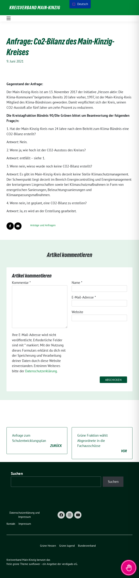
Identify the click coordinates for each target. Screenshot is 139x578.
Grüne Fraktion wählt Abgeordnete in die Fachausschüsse (102, 443)
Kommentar (21, 282)
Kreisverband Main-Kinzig (34, 7)
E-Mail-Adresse (84, 297)
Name (77, 282)
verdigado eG (69, 564)
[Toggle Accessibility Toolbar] (128, 567)
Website (77, 312)
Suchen (17, 473)
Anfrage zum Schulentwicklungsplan (37, 440)
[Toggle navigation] (8, 18)
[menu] (80, 4)
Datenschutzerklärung (41, 371)
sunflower (34, 564)
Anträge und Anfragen (43, 225)
